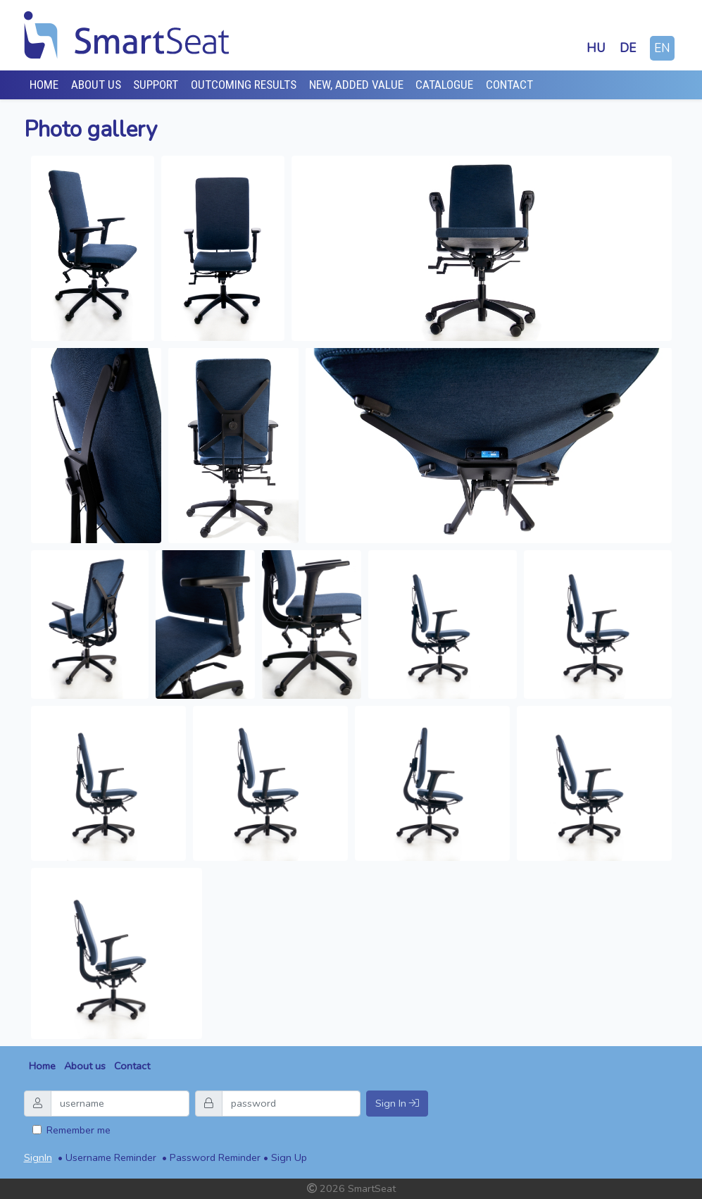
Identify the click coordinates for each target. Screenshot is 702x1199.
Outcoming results (243, 84)
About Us (96, 84)
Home (44, 84)
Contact (509, 84)
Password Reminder (215, 1157)
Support (155, 84)
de (628, 48)
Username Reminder (110, 1157)
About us (85, 1066)
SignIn (38, 1157)
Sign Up (289, 1157)
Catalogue (444, 84)
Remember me (78, 1130)
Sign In (397, 1103)
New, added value (356, 84)
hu (596, 48)
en (662, 48)
